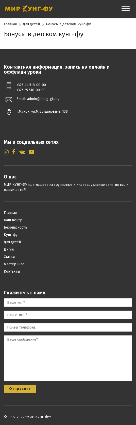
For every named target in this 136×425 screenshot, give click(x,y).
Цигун (9, 249)
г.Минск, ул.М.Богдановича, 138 (42, 111)
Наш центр (13, 220)
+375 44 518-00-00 (31, 85)
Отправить (20, 389)
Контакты (12, 271)
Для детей (31, 24)
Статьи (9, 257)
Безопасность (15, 227)
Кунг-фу (11, 235)
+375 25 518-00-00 (30, 90)
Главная (10, 24)
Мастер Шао (14, 264)
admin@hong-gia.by (43, 99)
